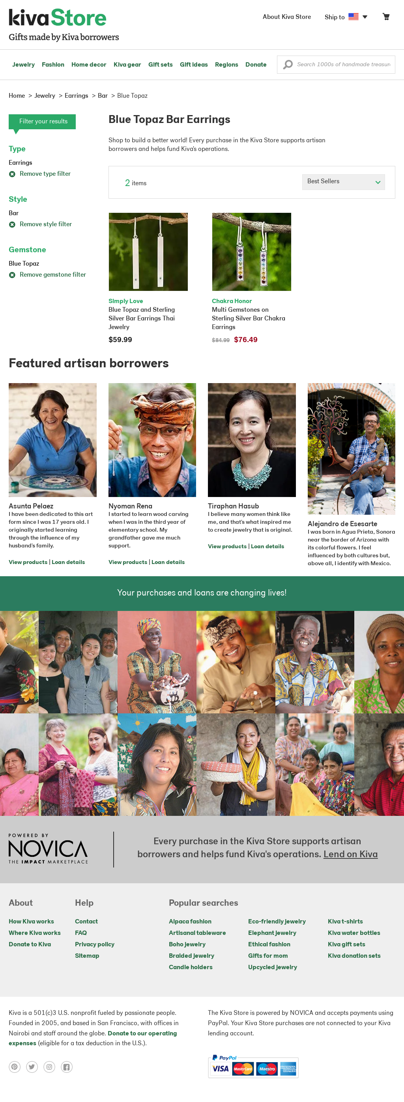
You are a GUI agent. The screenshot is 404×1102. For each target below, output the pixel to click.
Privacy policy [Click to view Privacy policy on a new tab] (94, 945)
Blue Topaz (24, 264)
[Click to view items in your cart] (385, 18)
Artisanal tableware (197, 933)
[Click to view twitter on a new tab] (34, 1067)
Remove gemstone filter (47, 275)
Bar (14, 213)
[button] (288, 67)
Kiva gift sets (346, 945)
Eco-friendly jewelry (277, 922)
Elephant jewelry (272, 933)
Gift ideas (194, 65)
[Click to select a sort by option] (343, 182)
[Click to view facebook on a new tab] (69, 1067)
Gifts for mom (268, 956)
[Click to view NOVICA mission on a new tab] (48, 849)
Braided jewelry (191, 956)
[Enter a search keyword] (336, 65)
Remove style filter (40, 225)
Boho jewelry (187, 945)
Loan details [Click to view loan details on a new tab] (68, 563)
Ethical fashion (269, 945)
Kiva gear (127, 65)
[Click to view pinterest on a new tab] (17, 1067)
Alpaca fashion (190, 922)
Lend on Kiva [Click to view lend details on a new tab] (351, 855)
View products (28, 563)
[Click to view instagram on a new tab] (52, 1067)
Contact (86, 922)
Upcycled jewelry (272, 967)
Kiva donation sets (354, 956)
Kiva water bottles (354, 933)
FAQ (81, 933)
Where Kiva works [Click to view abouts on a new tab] (35, 933)
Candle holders (191, 967)
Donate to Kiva (30, 945)
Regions (226, 65)
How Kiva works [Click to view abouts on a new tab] (31, 922)
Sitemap (87, 956)
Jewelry (23, 65)
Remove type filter (40, 174)
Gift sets (160, 65)
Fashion (53, 65)
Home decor (89, 65)
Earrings (20, 163)
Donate (256, 65)
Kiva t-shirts (345, 922)
